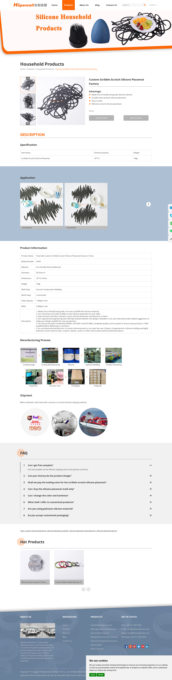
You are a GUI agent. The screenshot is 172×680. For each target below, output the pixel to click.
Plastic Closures (97, 648)
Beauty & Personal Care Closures (104, 637)
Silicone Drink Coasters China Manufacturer (39, 582)
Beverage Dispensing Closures (103, 629)
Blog (97, 5)
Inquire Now (101, 118)
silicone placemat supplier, (58, 530)
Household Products (45, 69)
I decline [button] (100, 675)
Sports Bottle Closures (100, 633)
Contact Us (111, 5)
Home (54, 5)
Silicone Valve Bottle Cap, (39, 675)
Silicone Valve (96, 644)
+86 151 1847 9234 (138, 637)
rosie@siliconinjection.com (138, 629)
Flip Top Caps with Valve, (60, 675)
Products (68, 5)
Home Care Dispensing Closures (104, 640)
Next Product (137, 118)
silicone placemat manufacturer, (82, 530)
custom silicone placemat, (35, 530)
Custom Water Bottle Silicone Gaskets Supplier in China (78, 582)
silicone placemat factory (106, 530)
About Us (84, 5)
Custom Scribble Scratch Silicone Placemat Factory (76, 69)
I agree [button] (92, 675)
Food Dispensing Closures (101, 625)
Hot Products (32, 541)
